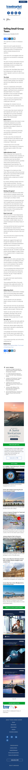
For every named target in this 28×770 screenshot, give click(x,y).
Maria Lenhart (7, 34)
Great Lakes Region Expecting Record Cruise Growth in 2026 (13, 490)
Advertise (13, 729)
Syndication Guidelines (13, 731)
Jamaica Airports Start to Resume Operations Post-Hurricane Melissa (12, 537)
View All (14, 698)
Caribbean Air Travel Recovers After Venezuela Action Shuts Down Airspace (14, 384)
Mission (13, 722)
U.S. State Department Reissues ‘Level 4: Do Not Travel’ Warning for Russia (14, 375)
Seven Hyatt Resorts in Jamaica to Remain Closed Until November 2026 (14, 393)
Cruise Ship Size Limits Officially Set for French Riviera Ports (13, 583)
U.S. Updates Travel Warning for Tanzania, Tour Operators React (14, 467)
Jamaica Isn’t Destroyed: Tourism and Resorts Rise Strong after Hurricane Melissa (13, 379)
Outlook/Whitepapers (14, 750)
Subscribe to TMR (14, 457)
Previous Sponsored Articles (13, 752)
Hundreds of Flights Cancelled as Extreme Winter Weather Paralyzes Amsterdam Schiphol (14, 370)
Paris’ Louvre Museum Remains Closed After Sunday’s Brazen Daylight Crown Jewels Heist (13, 560)
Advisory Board (13, 727)
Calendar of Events (13, 747)
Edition (23, 1)
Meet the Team (13, 724)
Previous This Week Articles (13, 755)
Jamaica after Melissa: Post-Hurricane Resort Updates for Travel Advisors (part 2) (13, 388)
